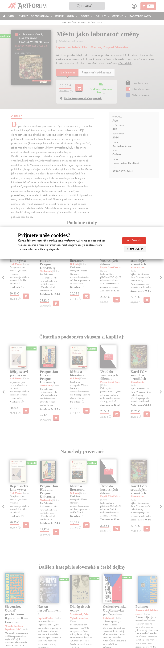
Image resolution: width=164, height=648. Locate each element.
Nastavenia (135, 249)
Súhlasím (134, 240)
